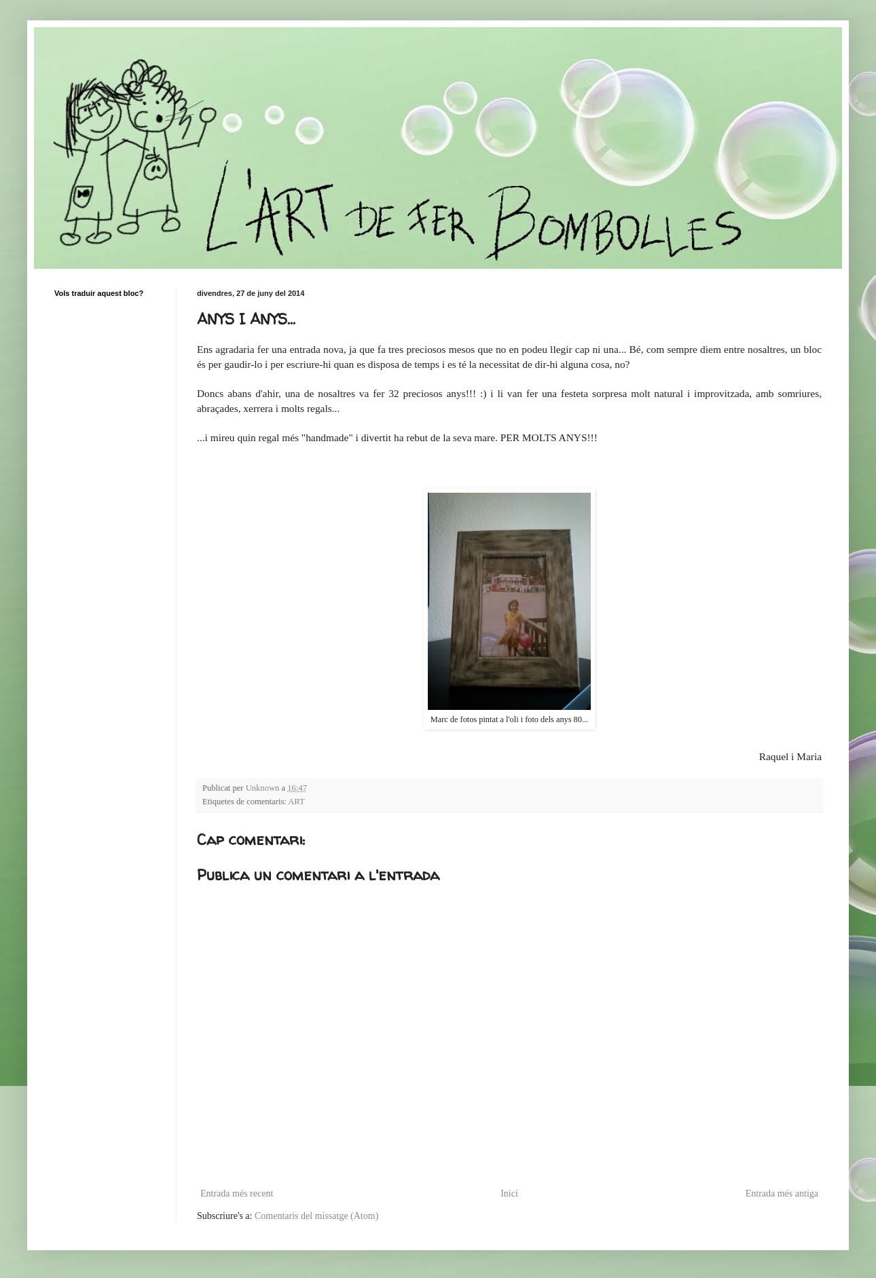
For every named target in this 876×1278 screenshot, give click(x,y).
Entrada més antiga (782, 1193)
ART (296, 801)
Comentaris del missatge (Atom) (316, 1216)
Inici (509, 1193)
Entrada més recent (236, 1193)
